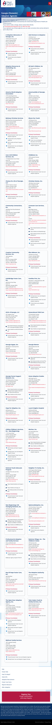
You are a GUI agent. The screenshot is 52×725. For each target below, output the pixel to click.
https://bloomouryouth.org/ (35, 131)
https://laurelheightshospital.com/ (36, 414)
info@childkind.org (36, 164)
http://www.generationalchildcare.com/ (37, 322)
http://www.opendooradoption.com (14, 614)
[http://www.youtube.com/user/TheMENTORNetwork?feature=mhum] (29, 361)
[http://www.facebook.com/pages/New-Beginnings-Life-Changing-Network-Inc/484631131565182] (6, 521)
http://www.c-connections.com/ (13, 217)
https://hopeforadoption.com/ (12, 414)
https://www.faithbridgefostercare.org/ (14, 290)
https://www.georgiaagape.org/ (13, 352)
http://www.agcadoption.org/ (35, 77)
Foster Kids (5, 672)
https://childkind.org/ (33, 166)
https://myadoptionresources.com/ (13, 76)
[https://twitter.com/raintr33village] (29, 559)
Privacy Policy (48, 722)
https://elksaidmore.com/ (34, 260)
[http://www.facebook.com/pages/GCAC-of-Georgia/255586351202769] (6, 326)
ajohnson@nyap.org (13, 479)
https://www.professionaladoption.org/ (14, 547)
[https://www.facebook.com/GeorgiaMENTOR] (29, 358)
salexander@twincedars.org (38, 608)
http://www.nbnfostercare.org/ (12, 516)
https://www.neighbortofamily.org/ (36, 476)
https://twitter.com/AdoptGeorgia (37, 231)
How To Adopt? (6, 674)
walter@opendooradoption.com (16, 613)
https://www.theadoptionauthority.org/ (37, 580)
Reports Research (7, 684)
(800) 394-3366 (26, 26)
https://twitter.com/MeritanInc (37, 446)
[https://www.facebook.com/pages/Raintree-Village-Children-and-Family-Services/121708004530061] (29, 555)
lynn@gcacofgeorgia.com (14, 320)
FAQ (3, 669)
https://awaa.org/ (9, 103)
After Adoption (6, 687)
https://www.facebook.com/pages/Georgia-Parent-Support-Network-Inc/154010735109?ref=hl (15, 391)
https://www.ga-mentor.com (35, 354)
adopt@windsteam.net (37, 189)
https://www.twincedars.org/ (35, 610)
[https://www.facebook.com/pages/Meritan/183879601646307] (29, 443)
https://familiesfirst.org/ (34, 290)
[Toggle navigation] (49, 3)
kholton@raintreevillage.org (38, 549)
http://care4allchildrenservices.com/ (14, 166)
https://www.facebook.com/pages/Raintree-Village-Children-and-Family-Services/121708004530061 (38, 555)
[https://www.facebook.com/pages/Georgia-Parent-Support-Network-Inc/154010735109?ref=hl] (6, 390)
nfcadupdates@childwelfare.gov (12, 26)
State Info (4, 677)
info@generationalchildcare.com (39, 320)
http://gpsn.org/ (9, 386)
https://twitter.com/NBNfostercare (15, 524)
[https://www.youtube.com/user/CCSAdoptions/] (29, 234)
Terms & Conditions (39, 722)
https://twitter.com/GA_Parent (14, 394)
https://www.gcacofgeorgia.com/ (13, 322)
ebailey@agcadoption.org (37, 76)
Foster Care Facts (6, 682)
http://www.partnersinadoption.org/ (37, 43)
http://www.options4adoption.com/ (36, 521)
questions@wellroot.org (14, 650)
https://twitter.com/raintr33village (38, 559)
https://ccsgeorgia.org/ (11, 264)
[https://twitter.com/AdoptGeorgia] (29, 231)
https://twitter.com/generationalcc (38, 328)
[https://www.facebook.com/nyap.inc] (6, 484)
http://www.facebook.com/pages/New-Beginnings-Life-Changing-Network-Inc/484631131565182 (15, 521)
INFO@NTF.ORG (35, 474)
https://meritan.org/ (33, 439)
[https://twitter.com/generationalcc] (29, 328)
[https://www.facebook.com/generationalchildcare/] (29, 326)
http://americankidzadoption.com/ (36, 103)
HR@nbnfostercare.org (14, 515)
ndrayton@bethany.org (14, 126)
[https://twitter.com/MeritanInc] (29, 446)
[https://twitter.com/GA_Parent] (6, 394)
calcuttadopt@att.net (36, 102)
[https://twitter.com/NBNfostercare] (6, 524)
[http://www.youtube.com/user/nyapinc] (6, 490)
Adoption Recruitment (8, 679)
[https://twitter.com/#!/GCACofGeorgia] (6, 330)
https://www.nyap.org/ (11, 481)
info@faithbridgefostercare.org (16, 288)
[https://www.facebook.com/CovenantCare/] (29, 228)
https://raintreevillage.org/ (34, 550)
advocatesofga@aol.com (14, 45)
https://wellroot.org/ (10, 651)
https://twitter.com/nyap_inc (14, 487)
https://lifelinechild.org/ (11, 442)
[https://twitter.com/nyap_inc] (6, 487)
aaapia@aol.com (35, 41)
